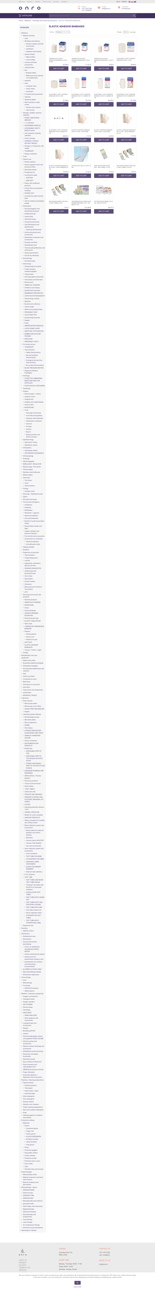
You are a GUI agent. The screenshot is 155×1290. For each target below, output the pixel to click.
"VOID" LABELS (30, 789)
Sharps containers (31, 154)
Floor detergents (28, 1099)
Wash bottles (29, 786)
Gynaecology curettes (32, 298)
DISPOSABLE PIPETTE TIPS (33, 752)
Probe (27, 323)
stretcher (28, 81)
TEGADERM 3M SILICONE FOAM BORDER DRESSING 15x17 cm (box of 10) (81, 203)
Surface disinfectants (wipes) (35, 954)
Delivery (37, 1)
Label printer (29, 216)
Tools (25, 156)
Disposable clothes (31, 1153)
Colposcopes (29, 274)
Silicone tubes (28, 1007)
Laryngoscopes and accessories (30, 1024)
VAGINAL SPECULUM (32, 812)
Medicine (28, 21)
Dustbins (26, 550)
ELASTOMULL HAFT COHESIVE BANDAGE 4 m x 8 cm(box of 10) (126, 96)
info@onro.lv (106, 9)
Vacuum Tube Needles (33, 843)
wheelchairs (27, 693)
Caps (26, 1166)
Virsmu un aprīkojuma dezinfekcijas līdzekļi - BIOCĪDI (32, 949)
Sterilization (27, 206)
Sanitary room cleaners (31, 1104)
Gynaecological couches (33, 266)
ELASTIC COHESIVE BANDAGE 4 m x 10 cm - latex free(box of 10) (126, 131)
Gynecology (27, 264)
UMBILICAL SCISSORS (32, 285)
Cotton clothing (30, 1156)
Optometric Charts (31, 442)
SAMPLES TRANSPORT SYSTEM (33, 737)
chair (26, 83)
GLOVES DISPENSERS (33, 1136)
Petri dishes (29, 728)
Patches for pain (31, 639)
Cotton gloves (31, 1134)
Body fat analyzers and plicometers (31, 1183)
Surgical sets (29, 399)
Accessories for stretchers (34, 539)
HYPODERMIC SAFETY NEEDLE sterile (32, 129)
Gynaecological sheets (32, 318)
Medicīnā (26, 1123)
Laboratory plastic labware (32, 714)
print (26, 592)
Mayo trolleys (30, 57)
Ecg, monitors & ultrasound (32, 1062)
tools (24, 980)
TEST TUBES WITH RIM (34, 907)
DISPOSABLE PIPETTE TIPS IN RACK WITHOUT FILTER (34, 758)
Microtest (29, 838)
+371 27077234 (87, 8)
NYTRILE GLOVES (32, 1139)
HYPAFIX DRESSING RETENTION (31, 614)
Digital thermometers (33, 352)
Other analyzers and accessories (31, 1019)
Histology (26, 376)
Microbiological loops (32, 717)
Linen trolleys (30, 60)
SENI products (29, 991)
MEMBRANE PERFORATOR (34, 293)
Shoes (27, 1147)
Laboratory (25, 698)
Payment (30, 1)
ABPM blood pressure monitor (33, 1069)
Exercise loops (28, 1193)
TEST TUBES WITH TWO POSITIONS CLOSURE (34, 903)
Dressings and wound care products (44, 21)
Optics (25, 497)
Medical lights (28, 475)
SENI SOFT (30, 180)
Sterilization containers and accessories (34, 238)
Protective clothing (27, 1120)
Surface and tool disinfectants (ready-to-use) (34, 958)
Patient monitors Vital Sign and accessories (33, 1047)
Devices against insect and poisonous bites (34, 166)
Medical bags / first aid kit (32, 467)
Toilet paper (29, 1088)
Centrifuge (26, 1010)
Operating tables (30, 100)
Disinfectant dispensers (31, 975)
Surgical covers (30, 397)
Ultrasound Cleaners (31, 253)
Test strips (28, 480)
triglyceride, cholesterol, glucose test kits (33, 564)
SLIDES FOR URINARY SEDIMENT (33, 868)
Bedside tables (31, 73)
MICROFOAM (29, 407)
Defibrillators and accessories (33, 1051)
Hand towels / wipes (32, 1091)
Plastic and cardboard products (32, 184)
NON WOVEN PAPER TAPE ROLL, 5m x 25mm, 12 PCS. (102, 166)
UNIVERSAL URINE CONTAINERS (32, 863)
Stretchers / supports (32, 513)
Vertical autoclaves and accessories (33, 233)
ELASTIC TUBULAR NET (33, 621)
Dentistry (24, 928)
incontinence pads (31, 175)
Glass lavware (28, 701)
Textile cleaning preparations (33, 1107)
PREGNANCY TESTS (31, 342)
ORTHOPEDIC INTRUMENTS (34, 453)
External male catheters (34, 872)
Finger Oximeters (29, 1072)
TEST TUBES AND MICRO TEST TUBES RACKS (34, 881)
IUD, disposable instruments (34, 277)
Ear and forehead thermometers (32, 356)
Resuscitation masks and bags (33, 527)
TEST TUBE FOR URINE (34, 856)
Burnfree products (31, 600)
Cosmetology (26, 977)
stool (26, 38)
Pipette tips (28, 748)
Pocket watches (30, 162)
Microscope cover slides (33, 706)
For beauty (26, 985)
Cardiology (26, 388)
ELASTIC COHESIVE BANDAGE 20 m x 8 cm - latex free (103, 130)
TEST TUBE (28, 877)
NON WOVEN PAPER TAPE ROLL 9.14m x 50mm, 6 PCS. (58, 202)
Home (21, 21)
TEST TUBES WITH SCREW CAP (35, 898)
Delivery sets (29, 282)
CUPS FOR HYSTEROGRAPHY (35, 296)
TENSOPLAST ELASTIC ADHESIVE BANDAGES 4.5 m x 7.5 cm (80, 60)
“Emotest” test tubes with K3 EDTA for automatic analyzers (34, 887)
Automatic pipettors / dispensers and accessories (32, 1076)
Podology (26, 459)
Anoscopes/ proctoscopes (34, 280)
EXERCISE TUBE (28, 1195)
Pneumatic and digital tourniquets (30, 1055)
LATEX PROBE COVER (32, 328)
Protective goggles (31, 1150)
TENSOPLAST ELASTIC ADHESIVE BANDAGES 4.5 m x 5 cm (103, 60)
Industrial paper (30, 1093)
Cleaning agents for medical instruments (32, 1116)
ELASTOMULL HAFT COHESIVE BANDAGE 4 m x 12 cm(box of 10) (81, 96)
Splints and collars (29, 660)
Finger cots (30, 1131)
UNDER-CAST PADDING (33, 602)
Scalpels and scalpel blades (34, 402)
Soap (25, 1112)
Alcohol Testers (30, 581)
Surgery (25, 391)
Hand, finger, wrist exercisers (33, 1206)
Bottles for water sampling (34, 815)
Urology (25, 488)
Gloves (27, 1126)
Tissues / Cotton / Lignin (33, 650)
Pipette (27, 712)
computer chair (31, 86)
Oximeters (28, 584)
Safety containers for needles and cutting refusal (35, 821)
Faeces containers (31, 741)
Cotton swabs (29, 307)
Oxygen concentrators (30, 996)
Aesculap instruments (33, 413)
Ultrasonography (28, 461)
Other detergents (29, 1096)
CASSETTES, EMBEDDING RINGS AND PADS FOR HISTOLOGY (33, 380)
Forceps (29, 426)
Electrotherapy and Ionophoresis (29, 1216)
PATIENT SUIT (29, 193)
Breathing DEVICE (29, 1031)
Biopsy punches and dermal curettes (33, 436)
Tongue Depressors (31, 558)
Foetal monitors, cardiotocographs (31, 270)
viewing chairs (29, 67)
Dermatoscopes (30, 261)
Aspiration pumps (29, 1059)
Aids (24, 674)
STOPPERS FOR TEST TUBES (33, 917)
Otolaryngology (28, 456)
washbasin (30, 49)
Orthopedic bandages (30, 666)
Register (124, 1)
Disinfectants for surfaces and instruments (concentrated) (33, 964)
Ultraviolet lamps (30, 219)
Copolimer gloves (32, 1128)
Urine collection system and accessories (34, 850)
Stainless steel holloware (34, 418)
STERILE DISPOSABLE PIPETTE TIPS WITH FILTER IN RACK (35, 766)
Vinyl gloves (30, 1145)
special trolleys (30, 54)
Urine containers (31, 853)
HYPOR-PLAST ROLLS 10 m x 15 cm (81, 166)
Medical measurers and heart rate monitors (33, 1178)
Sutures (28, 429)
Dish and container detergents (33, 1110)
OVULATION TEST (31, 315)
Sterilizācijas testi (31, 245)
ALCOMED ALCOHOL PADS (32, 969)
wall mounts (30, 110)
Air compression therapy (31, 1225)
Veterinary (26, 478)
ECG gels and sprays (30, 499)
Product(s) (126, 9)
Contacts (64, 1)
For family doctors (29, 344)
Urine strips (28, 576)
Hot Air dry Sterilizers (32, 255)
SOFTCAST (28, 642)
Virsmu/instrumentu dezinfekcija (30, 943)
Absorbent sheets (31, 170)
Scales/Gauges (26, 1172)
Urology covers (30, 491)
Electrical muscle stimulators (33, 1228)
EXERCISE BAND (28, 1190)
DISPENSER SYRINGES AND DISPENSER (34, 772)
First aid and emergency (31, 502)
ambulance (28, 505)
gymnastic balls (28, 1204)
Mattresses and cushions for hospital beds (34, 77)
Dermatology (27, 258)
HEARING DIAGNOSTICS (33, 568)
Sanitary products (31, 1085)
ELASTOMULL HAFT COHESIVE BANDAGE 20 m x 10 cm (126, 59)
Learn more (77, 1287)
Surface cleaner (28, 1102)
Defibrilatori (29, 510)
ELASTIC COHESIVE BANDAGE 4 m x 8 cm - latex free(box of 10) (58, 167)
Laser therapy (27, 1222)
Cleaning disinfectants (33, 230)
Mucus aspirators (31, 722)
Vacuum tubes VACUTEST (35, 840)
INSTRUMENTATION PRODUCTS (31, 744)
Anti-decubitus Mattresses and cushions (33, 670)
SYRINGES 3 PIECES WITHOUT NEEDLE (31, 142)
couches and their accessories (31, 63)
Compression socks (30, 679)
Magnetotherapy (28, 1209)
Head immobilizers (32, 541)
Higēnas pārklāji (28, 547)
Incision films (29, 405)
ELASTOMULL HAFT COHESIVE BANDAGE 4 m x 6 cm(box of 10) (58, 131)
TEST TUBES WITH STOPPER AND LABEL (33, 922)
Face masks (29, 1164)
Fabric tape (28, 624)
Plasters (27, 631)
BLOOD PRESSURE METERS (34, 368)
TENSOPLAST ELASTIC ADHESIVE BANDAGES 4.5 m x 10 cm (58, 60)
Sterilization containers (34, 421)
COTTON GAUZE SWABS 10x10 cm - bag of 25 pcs (103, 202)
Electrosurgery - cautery (33, 394)
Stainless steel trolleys (33, 51)
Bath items (26, 682)
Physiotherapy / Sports (29, 1187)
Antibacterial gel (30, 214)
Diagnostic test (28, 925)
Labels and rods (30, 792)
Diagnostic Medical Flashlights (31, 372)
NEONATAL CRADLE (30, 695)
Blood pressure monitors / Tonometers (33, 588)
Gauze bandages (30, 610)
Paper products (28, 1083)
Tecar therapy (27, 1219)
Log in (118, 1)
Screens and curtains (33, 107)
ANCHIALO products (32, 988)
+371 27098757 (87, 10)
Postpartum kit (30, 172)
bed (26, 70)
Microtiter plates (30, 720)
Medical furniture (29, 36)
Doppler (27, 320)
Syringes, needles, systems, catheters (32, 114)
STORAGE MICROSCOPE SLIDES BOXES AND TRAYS (34, 732)
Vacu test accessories (33, 846)
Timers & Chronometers (33, 783)
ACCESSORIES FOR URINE (35, 859)
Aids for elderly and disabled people (34, 202)
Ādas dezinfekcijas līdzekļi (32, 972)
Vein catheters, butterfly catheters (33, 134)
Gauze (27, 608)
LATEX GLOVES (31, 1142)
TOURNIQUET (29, 151)
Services (56, 1)
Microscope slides (31, 703)
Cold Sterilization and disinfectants (32, 226)
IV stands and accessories (34, 94)
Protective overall (30, 1158)
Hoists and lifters (29, 676)
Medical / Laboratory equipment (32, 994)
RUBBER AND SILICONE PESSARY (33, 335)
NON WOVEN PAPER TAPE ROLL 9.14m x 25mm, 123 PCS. (126, 166)
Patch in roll (30, 637)
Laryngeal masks (29, 999)
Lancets (27, 560)
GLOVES (27, 804)
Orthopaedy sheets (31, 450)
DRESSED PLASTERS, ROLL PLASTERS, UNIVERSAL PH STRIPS (34, 799)
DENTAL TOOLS (28, 931)
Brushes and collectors (32, 304)
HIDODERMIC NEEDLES (33, 125)
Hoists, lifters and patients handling (34, 189)
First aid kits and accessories (35, 536)
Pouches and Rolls (31, 242)
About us (22, 1)
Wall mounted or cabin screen (32, 103)
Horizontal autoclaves (32, 222)
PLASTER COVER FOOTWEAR (33, 663)
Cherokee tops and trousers (34, 1169)
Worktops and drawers (32, 41)
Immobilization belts (33, 544)
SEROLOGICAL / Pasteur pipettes (33, 777)
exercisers (26, 687)
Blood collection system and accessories (34, 826)
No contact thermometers (35, 365)
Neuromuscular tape (32, 618)
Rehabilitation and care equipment (29, 656)
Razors (28, 432)
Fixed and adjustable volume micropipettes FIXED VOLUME (33, 1037)
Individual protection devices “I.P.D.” (34, 808)
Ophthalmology (28, 440)
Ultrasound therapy (29, 1212)
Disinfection (25, 934)
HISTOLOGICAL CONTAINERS (35, 386)
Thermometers (30, 350)
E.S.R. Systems (30, 874)
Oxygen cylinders (29, 1002)
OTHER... (26, 653)
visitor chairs (30, 89)
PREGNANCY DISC (31, 312)
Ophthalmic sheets (31, 445)
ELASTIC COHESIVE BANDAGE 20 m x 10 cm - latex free (80, 130)
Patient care (27, 159)
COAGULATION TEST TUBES (33, 893)
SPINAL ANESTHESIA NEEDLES (32, 119)
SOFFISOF (29, 178)
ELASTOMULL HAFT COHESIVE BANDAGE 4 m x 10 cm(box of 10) (103, 96)
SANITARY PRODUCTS (32, 818)
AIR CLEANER (27, 1004)
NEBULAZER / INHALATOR (32, 464)
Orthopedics (27, 448)
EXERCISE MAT (28, 1198)
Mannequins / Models (28, 1230)
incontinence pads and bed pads (34, 197)
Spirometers (29, 579)
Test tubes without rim (33, 910)
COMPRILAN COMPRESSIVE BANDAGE (34, 627)
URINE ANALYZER (31, 1015)
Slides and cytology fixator (34, 309)
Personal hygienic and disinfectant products (32, 210)
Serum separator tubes (34, 913)
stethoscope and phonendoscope (30, 572)
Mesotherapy (27, 983)
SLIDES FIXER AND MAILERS (34, 709)
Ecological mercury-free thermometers (34, 361)
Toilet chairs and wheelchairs (33, 690)
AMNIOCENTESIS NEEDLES (34, 326)
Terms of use (47, 1)
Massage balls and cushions (32, 1201)
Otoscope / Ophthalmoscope (33, 494)
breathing (28, 507)
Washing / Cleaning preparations (32, 1080)
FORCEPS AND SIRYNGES (33, 794)
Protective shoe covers (32, 1161)
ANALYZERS (27, 1013)
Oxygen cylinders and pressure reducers (32, 532)
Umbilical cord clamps (32, 288)
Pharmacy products (31, 781)
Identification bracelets (32, 290)
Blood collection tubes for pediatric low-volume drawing (35, 832)
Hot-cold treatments (31, 518)
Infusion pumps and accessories (30, 1042)
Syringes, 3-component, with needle (34, 147)
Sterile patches (31, 634)
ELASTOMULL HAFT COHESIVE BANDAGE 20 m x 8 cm (58, 95)
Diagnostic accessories (31, 552)
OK (77, 1283)
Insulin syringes (30, 138)
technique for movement (31, 684)
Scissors (29, 424)
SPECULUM (29, 339)
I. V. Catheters (29, 123)
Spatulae (28, 301)
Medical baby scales (30, 1174)
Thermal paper (28, 469)
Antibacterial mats (29, 936)
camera (25, 1033)
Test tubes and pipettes (34, 415)
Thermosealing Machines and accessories (35, 249)
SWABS (27, 725)
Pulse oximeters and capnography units (30, 1066)
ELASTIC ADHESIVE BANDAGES (31, 646)
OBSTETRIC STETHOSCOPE (34, 331)
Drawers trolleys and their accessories (35, 45)
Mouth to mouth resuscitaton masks (35, 522)
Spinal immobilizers (31, 516)
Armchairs (29, 91)
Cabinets (28, 97)
